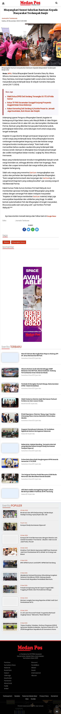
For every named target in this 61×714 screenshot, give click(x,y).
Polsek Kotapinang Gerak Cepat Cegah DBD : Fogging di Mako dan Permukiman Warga (37, 589)
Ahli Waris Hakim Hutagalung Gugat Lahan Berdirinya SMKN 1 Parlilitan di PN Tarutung (37, 491)
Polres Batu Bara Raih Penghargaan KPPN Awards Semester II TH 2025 (39, 460)
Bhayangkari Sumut (18, 242)
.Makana (6, 242)
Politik (6, 686)
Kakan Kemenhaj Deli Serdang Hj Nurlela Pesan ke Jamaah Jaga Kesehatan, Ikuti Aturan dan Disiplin (31, 109)
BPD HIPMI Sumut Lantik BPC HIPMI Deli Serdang (38, 563)
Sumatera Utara (26, 358)
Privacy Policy (44, 696)
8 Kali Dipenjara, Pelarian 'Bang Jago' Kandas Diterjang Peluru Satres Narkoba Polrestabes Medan (38, 416)
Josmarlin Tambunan (9, 18)
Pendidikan (35, 665)
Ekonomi (34, 662)
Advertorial (8, 683)
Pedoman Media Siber (29, 696)
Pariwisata (7, 681)
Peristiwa (7, 662)
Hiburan (34, 675)
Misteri (33, 668)
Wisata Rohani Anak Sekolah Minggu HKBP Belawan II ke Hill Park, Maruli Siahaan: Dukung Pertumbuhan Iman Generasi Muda (38, 371)
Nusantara (25, 403)
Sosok (33, 670)
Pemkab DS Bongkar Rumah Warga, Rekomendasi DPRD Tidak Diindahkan (39, 385)
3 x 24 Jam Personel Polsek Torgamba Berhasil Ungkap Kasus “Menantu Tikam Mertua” (37, 614)
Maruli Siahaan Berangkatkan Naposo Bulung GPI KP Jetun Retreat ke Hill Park (39, 355)
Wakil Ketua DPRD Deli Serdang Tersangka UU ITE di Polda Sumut (30, 97)
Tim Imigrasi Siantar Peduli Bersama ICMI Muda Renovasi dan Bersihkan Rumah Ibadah (39, 475)
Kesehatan (8, 678)
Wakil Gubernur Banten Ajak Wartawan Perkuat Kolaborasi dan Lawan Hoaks (39, 400)
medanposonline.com (29, 706)
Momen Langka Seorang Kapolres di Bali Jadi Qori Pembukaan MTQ (39, 601)
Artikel (6, 689)
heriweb (41, 706)
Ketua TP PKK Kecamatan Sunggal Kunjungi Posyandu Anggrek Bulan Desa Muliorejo (29, 103)
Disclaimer (54, 696)
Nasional (7, 668)
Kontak (33, 699)
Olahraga (7, 675)
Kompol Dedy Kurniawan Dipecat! (33, 525)
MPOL (10, 73)
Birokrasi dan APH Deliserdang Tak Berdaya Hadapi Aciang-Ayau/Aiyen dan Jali (36, 514)
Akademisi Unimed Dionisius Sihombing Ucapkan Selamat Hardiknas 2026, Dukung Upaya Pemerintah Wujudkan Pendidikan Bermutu (38, 577)
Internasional (36, 673)
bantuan (32, 172)
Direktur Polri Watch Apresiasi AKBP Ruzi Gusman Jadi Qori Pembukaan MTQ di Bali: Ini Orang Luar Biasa (38, 552)
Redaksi (17, 696)
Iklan (27, 699)
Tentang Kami (7, 696)
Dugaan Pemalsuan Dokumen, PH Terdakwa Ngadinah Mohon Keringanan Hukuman (37, 430)
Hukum (23, 434)
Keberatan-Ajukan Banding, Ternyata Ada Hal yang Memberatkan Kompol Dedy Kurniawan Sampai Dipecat (38, 446)
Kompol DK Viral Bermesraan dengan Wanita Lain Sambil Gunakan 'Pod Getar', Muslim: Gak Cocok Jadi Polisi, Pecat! (38, 540)
